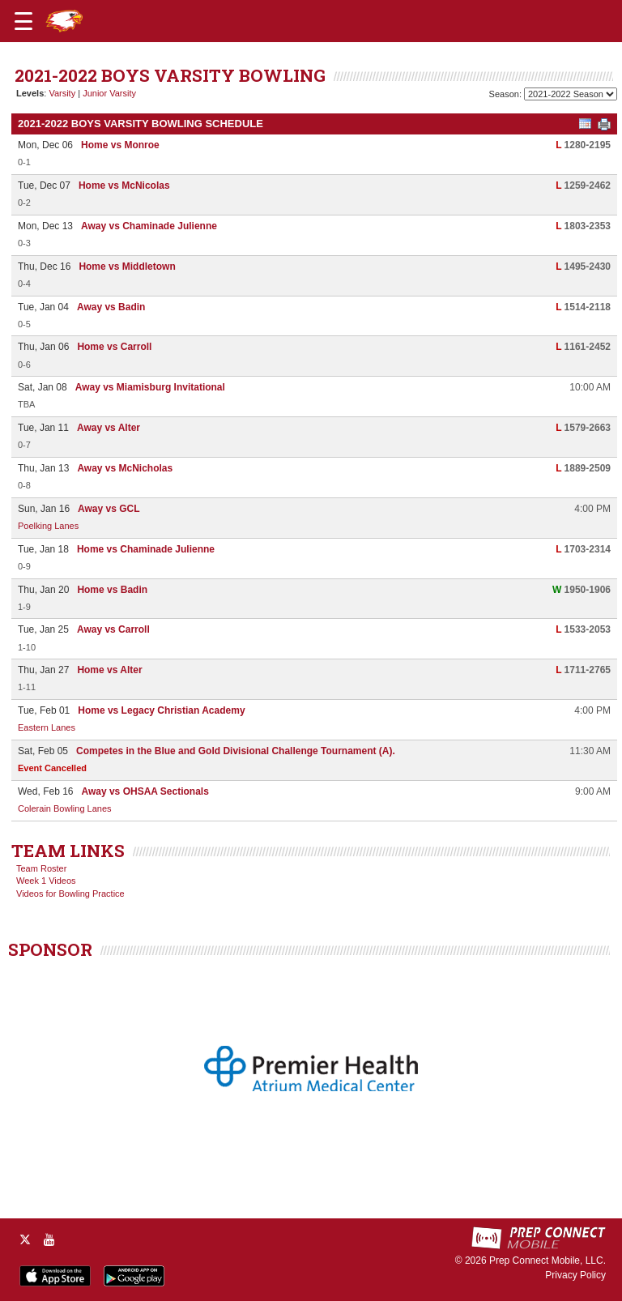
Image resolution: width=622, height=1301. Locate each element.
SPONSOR (50, 949)
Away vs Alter (108, 427)
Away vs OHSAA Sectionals (144, 791)
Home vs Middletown (127, 266)
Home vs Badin (112, 589)
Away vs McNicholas (125, 468)
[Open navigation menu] (23, 21)
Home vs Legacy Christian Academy (161, 710)
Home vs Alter (109, 670)
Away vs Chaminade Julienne (149, 226)
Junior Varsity (109, 93)
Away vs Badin (111, 307)
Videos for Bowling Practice (70, 893)
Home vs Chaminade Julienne (146, 549)
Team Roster (41, 868)
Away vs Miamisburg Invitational (150, 387)
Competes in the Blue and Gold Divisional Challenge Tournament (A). (235, 751)
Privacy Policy (575, 1275)
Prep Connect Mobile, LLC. (547, 1260)
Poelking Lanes (48, 526)
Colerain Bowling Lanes (65, 808)
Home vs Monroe (120, 145)
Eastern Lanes (46, 727)
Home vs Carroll (114, 346)
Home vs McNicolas (124, 185)
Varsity (62, 93)
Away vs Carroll (113, 629)
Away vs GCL (108, 508)
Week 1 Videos (46, 880)
